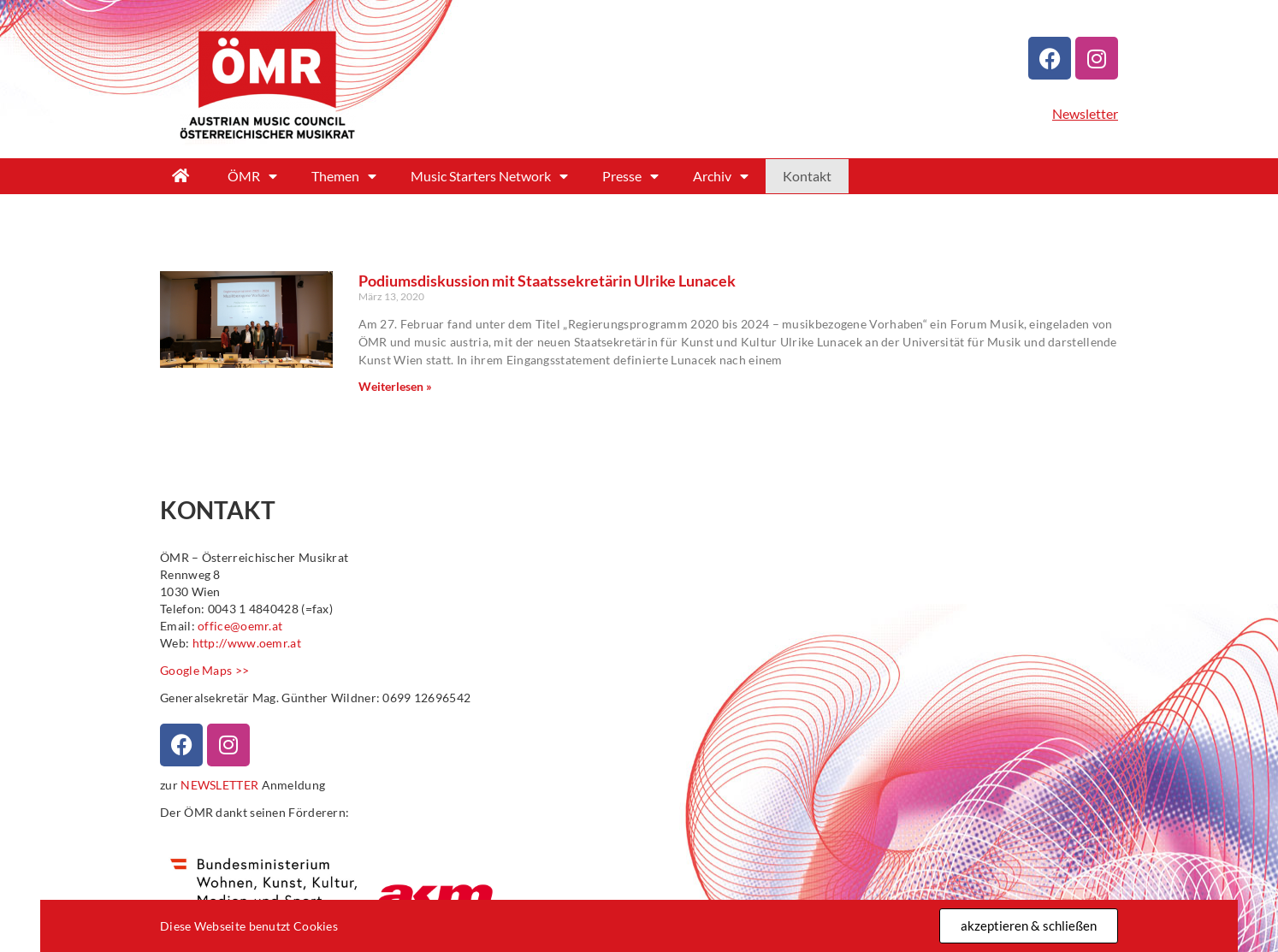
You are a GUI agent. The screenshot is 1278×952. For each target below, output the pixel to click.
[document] (639, 476)
